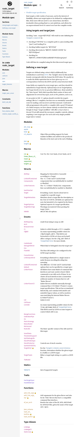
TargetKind (28, 348)
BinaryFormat (29, 227)
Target (26, 193)
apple (26, 129)
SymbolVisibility (30, 346)
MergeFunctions (29, 314)
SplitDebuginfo (29, 338)
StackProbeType (29, 341)
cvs (25, 154)
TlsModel (27, 360)
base (25, 132)
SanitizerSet (28, 190)
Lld (25, 300)
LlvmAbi (27, 305)
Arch (25, 224)
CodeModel (28, 243)
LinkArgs (27, 427)
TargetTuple (28, 355)
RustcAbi (27, 329)
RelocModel (28, 324)
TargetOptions (29, 204)
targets (26, 144)
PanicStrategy (29, 321)
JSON (46, 75)
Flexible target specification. (36, 12)
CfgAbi (26, 232)
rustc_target (28, 2)
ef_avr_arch (28, 402)
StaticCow (27, 432)
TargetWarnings (29, 207)
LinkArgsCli (28, 429)
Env (25, 248)
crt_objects (28, 134)
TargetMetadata (29, 197)
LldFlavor (27, 302)
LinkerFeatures (29, 186)
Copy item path (40, 5)
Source (26, 8)
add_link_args (29, 393)
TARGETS (27, 370)
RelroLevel (28, 326)
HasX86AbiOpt (29, 383)
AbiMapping (28, 222)
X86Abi (26, 211)
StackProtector (29, 343)
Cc (25, 229)
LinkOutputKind (29, 258)
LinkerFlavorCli (29, 284)
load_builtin (28, 417)
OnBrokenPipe (29, 317)
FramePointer (29, 255)
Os (25, 319)
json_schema (28, 409)
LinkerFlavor (28, 269)
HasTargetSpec (29, 380)
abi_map (27, 127)
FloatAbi (27, 251)
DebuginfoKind (29, 246)
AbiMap (26, 174)
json (25, 141)
